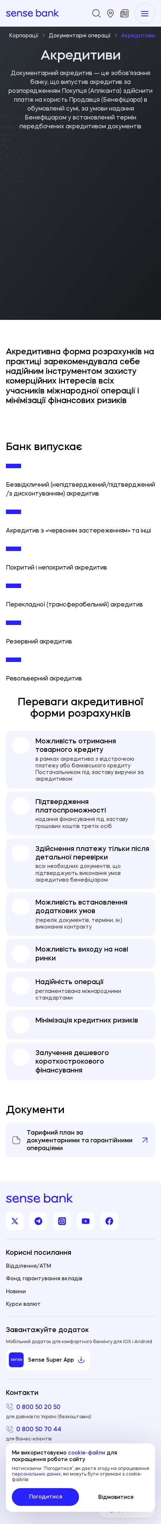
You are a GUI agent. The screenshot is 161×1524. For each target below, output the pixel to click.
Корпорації (27, 35)
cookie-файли (86, 1452)
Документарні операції (83, 35)
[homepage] (32, 13)
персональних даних (36, 1474)
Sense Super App (47, 1359)
